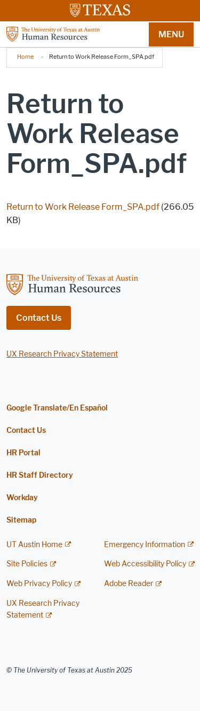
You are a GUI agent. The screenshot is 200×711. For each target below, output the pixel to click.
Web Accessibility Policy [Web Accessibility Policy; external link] (145, 563)
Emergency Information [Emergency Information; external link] (144, 544)
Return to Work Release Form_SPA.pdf (82, 207)
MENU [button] (171, 34)
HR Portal (23, 452)
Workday (22, 497)
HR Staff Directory (39, 475)
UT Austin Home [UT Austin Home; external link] (34, 544)
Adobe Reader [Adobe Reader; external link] (128, 583)
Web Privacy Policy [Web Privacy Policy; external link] (39, 583)
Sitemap (21, 520)
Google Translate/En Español (57, 408)
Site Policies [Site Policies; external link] (26, 563)
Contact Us (38, 318)
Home (25, 56)
